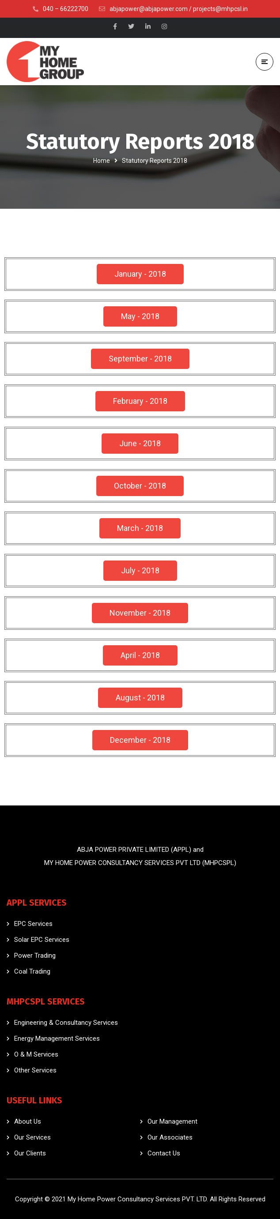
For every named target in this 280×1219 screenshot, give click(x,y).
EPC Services (33, 924)
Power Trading (35, 955)
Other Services (35, 1070)
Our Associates (170, 1137)
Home (101, 160)
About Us (27, 1121)
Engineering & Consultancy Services (66, 1023)
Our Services (32, 1137)
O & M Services (36, 1054)
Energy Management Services (57, 1038)
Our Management (172, 1121)
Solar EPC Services (41, 940)
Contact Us (164, 1153)
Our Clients (30, 1153)
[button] (140, 274)
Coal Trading (32, 971)
